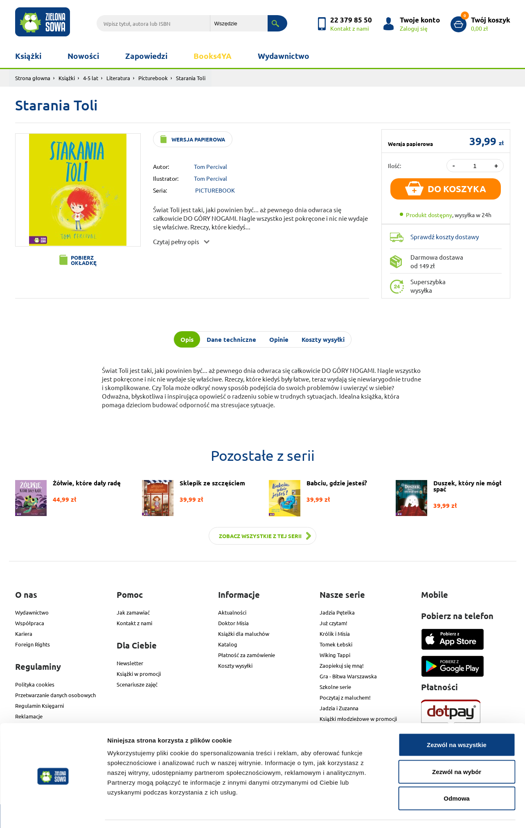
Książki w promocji (139, 673)
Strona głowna (32, 77)
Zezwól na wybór (456, 747)
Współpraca (29, 622)
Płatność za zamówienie (246, 654)
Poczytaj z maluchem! (345, 697)
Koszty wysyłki (235, 665)
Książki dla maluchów (243, 633)
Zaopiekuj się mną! (342, 665)
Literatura (118, 77)
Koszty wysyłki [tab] (323, 339)
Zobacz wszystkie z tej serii (260, 535)
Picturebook (153, 77)
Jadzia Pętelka (337, 612)
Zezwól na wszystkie (457, 720)
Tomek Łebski (336, 644)
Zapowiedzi (146, 56)
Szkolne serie (335, 686)
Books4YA (213, 56)
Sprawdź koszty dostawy (444, 236)
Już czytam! (333, 622)
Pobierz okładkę (84, 260)
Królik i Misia (335, 633)
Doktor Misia (233, 622)
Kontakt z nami (134, 622)
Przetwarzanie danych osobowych (55, 694)
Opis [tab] (187, 339)
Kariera (23, 633)
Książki (28, 56)
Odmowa (456, 774)
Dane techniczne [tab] (231, 339)
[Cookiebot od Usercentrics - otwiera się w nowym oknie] (53, 812)
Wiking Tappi (335, 654)
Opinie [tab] (278, 339)
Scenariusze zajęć (137, 684)
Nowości (83, 56)
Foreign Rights (32, 644)
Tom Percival (210, 166)
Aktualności (232, 612)
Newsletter (130, 663)
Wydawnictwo (283, 56)
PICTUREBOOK (215, 190)
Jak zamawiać (133, 612)
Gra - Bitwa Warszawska (348, 676)
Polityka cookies (34, 684)
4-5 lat (90, 77)
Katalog (227, 644)
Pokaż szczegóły (436, 811)
